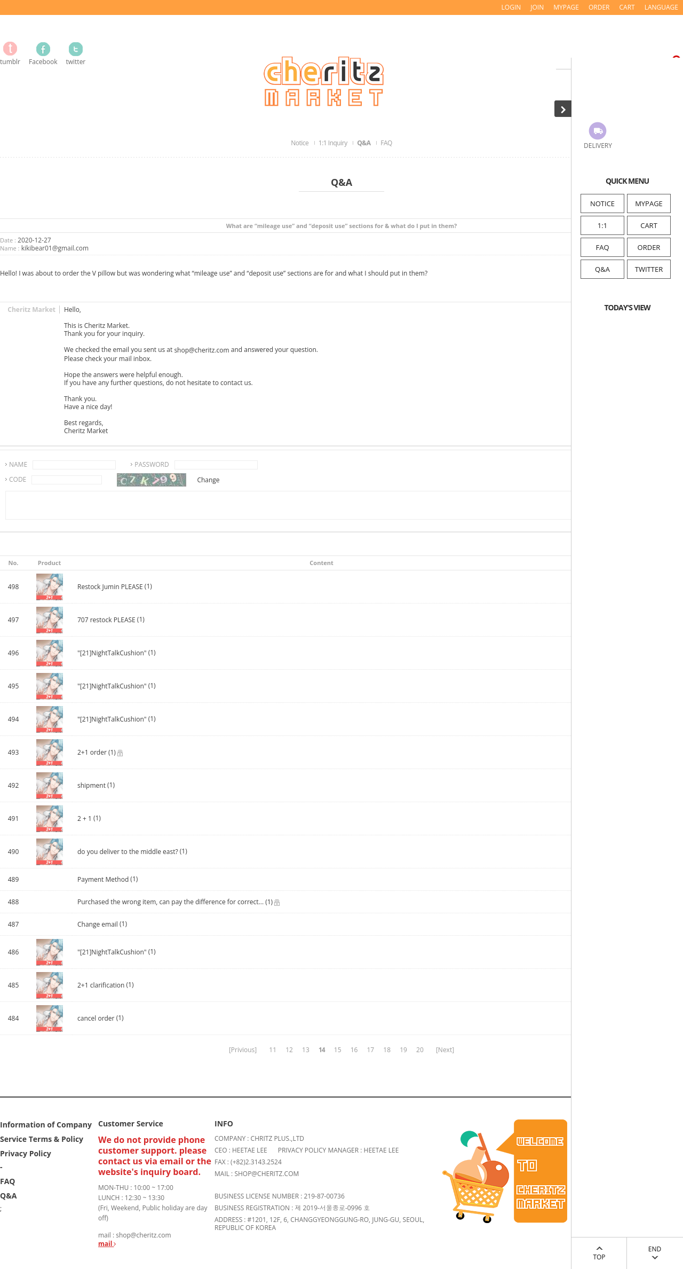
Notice (300, 142)
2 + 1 (84, 819)
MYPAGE (649, 203)
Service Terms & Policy (41, 1138)
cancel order (96, 1018)
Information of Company (46, 1124)
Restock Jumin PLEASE (111, 587)
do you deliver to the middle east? (127, 852)
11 (272, 1049)
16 (354, 1049)
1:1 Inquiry (333, 142)
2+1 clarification (100, 985)
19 (403, 1049)
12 (289, 1049)
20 (420, 1049)
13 (305, 1049)
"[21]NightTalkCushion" (112, 653)
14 (322, 1049)
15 (338, 1049)
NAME (18, 464)
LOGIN (511, 7)
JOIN (537, 7)
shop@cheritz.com (201, 350)
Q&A (602, 269)
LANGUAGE (661, 7)
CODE (17, 479)
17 (370, 1049)
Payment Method (103, 879)
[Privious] (243, 1049)
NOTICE (602, 203)
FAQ (602, 247)
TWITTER (649, 269)
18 (387, 1049)
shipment (91, 785)
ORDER (649, 247)
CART (648, 225)
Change (208, 479)
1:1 (602, 225)
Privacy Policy (25, 1153)
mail (107, 1243)
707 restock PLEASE (106, 620)
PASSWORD (151, 464)
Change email (97, 924)
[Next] (445, 1049)
